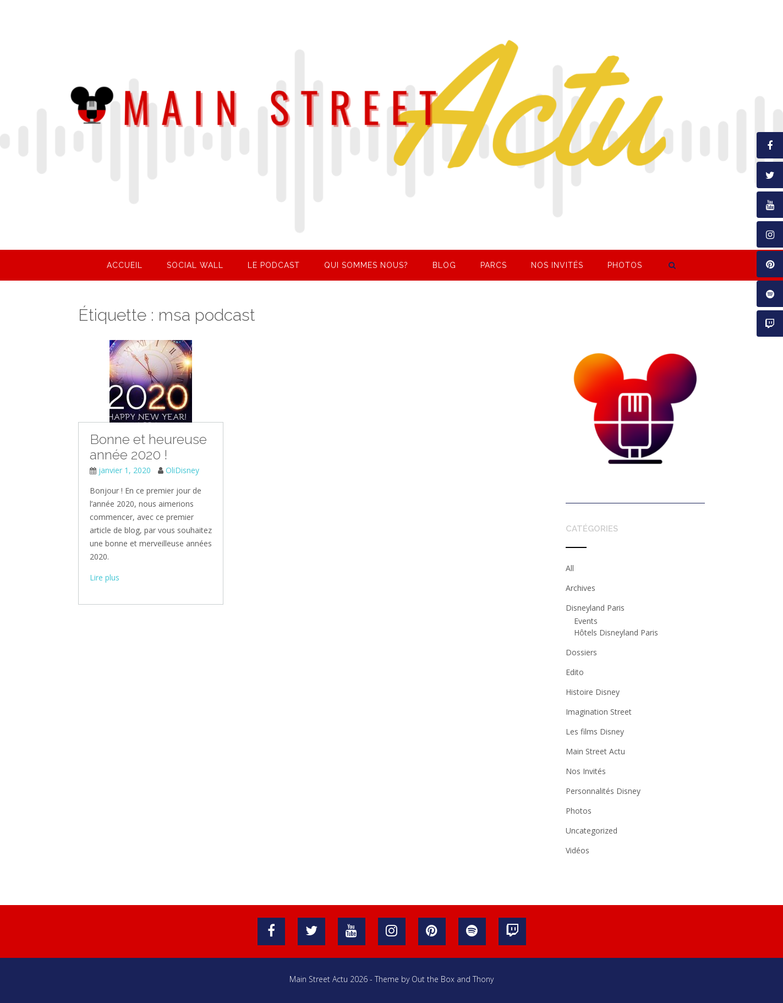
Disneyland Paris (595, 607)
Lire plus (104, 577)
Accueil (125, 265)
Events (586, 621)
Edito (575, 672)
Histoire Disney (593, 692)
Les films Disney (595, 731)
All (570, 568)
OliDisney (182, 470)
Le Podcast (274, 265)
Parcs (493, 265)
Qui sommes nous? (366, 265)
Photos (624, 265)
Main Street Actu (595, 751)
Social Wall (195, 265)
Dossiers (581, 652)
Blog (444, 265)
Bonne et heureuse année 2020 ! (148, 447)
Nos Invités (557, 265)
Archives (580, 588)
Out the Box (433, 979)
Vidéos (577, 850)
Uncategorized (591, 830)
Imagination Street (599, 711)
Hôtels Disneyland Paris (616, 632)
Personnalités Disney (603, 791)
